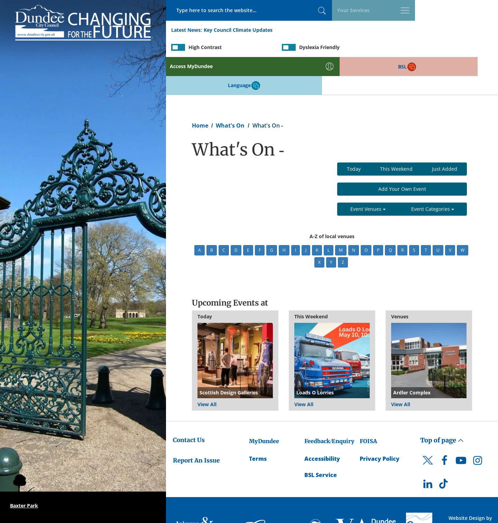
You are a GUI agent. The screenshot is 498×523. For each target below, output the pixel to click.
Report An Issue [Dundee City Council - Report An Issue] (196, 423)
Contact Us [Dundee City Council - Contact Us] (189, 403)
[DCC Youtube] (461, 425)
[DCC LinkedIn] (427, 448)
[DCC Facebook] (444, 425)
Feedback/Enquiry (329, 404)
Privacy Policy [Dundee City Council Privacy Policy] (379, 422)
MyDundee (264, 404)
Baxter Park (24, 505)
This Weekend (396, 132)
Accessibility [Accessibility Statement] (322, 422)
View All (206, 367)
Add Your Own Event (402, 152)
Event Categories (432, 172)
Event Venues (368, 172)
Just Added (444, 132)
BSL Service (320, 438)
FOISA (368, 404)
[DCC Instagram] (477, 425)
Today (354, 132)
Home (200, 88)
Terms (258, 422)
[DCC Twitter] (427, 429)
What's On (230, 88)
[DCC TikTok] (444, 448)
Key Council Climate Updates (238, 30)
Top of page (442, 403)
